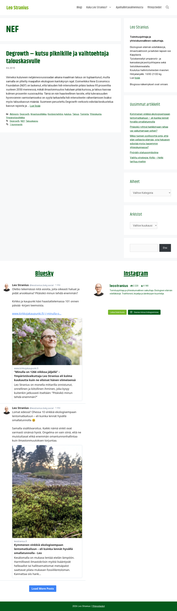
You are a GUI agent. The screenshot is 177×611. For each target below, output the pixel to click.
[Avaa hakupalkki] (167, 7)
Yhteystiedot (154, 7)
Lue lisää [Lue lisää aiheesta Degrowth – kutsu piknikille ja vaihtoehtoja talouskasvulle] (35, 105)
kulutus (67, 114)
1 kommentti (16, 124)
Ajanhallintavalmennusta (129, 7)
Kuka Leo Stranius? (100, 7)
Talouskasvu (32, 121)
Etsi (165, 247)
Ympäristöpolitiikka (15, 117)
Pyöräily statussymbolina (144, 152)
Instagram (136, 274)
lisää (137, 77)
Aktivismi (14, 114)
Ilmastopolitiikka (38, 114)
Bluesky (44, 274)
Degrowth (24, 114)
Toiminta (84, 114)
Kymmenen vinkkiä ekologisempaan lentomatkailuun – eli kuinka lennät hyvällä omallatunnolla (150, 117)
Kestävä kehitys (55, 114)
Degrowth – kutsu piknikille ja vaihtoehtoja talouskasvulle (57, 57)
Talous (75, 114)
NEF (23, 121)
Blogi (79, 7)
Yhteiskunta (95, 114)
